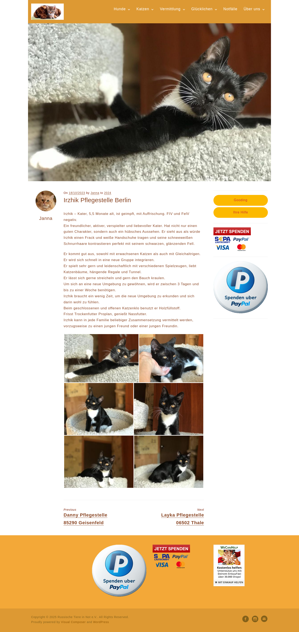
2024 (107, 193)
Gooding (241, 200)
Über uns (252, 9)
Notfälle (230, 9)
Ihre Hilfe (240, 212)
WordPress (101, 622)
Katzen (142, 9)
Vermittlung (170, 9)
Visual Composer (73, 622)
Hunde (120, 9)
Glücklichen (201, 9)
